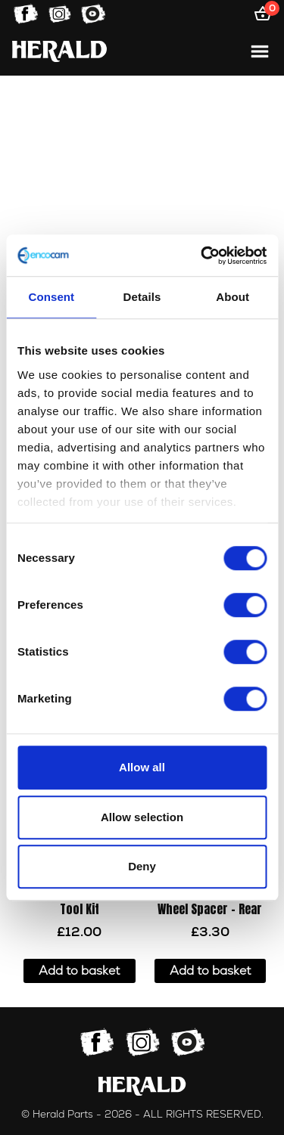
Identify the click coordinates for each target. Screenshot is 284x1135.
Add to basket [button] (79, 970)
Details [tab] (142, 296)
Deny (142, 866)
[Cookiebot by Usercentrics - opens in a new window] (202, 255)
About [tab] (232, 296)
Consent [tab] (51, 296)
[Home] (59, 51)
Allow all (142, 767)
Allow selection (142, 817)
